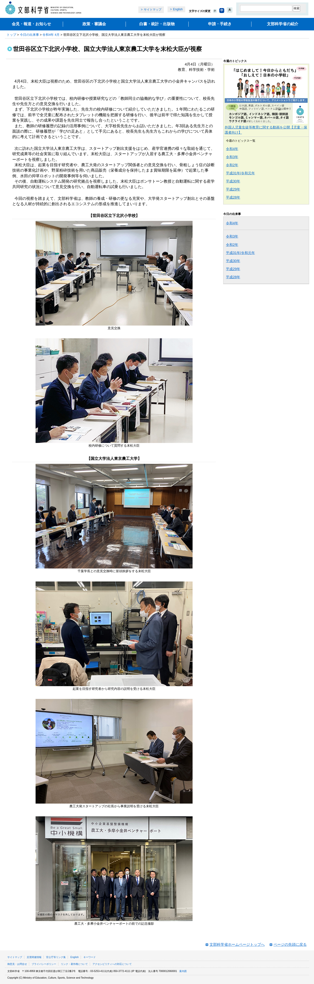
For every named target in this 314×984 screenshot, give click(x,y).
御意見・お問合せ (17, 964)
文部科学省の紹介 (282, 24)
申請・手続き (220, 24)
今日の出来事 (29, 35)
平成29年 (233, 189)
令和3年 (232, 157)
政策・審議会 (94, 24)
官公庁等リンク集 (56, 957)
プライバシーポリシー (44, 964)
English (178, 9)
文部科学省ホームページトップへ (237, 944)
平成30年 (233, 181)
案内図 (183, 971)
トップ (11, 35)
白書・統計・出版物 (157, 24)
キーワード (89, 957)
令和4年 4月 (51, 35)
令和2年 (232, 165)
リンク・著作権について (74, 964)
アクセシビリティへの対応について (112, 964)
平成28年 (233, 197)
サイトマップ (152, 9)
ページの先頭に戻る (290, 944)
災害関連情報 (34, 957)
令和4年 (232, 149)
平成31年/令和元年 (240, 173)
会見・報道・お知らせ (31, 24)
